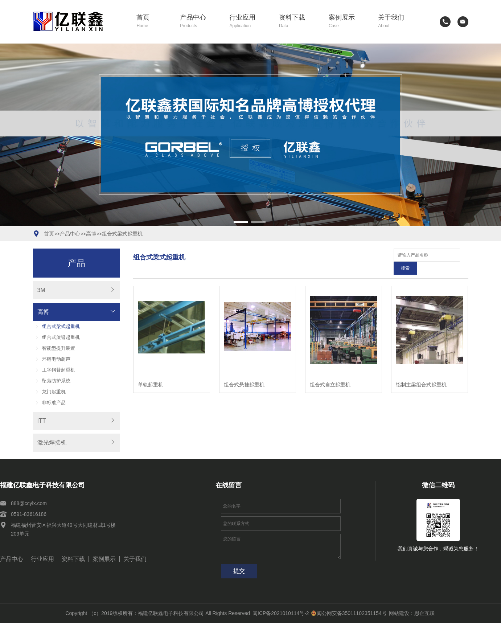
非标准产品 (54, 402)
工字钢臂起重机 (58, 370)
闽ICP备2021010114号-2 (280, 613)
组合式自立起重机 (330, 371)
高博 (91, 234)
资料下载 (298, 21)
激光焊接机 (51, 442)
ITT (41, 421)
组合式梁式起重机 (122, 234)
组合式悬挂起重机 (244, 371)
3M (41, 290)
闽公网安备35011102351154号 (349, 613)
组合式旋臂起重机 (61, 337)
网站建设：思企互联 (412, 613)
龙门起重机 (54, 391)
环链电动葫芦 (56, 359)
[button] (241, 222)
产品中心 (199, 21)
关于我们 (397, 21)
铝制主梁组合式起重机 (421, 371)
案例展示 (348, 21)
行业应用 (248, 21)
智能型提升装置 (58, 348)
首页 (152, 21)
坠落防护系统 (56, 381)
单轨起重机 (150, 371)
